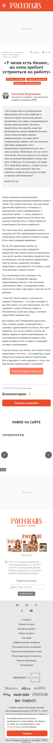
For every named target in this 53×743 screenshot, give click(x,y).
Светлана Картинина (26, 94)
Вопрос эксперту (26, 633)
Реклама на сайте (26, 624)
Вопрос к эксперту (15, 79)
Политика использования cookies (26, 651)
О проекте (26, 619)
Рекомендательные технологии (26, 656)
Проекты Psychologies (27, 660)
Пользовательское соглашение (26, 647)
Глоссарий (26, 637)
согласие (11, 727)
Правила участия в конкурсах (26, 642)
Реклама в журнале (26, 628)
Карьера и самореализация (27, 83)
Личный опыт (7, 52)
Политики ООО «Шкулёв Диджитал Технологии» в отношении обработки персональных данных (24, 570)
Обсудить (35, 52)
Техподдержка (26, 665)
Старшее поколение (37, 79)
